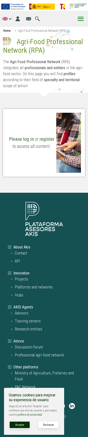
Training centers (28, 321)
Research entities (28, 329)
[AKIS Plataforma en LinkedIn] (72, 406)
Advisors (21, 313)
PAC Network (25, 387)
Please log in (21, 139)
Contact (21, 253)
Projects (21, 279)
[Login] (17, 19)
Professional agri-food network (39, 355)
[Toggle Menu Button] (81, 19)
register (47, 139)
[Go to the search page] (37, 19)
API (17, 261)
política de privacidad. (30, 414)
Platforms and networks (34, 287)
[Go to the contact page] (28, 19)
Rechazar (48, 424)
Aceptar (19, 424)
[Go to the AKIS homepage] (78, 6)
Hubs (19, 295)
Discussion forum (29, 347)
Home (7, 31)
